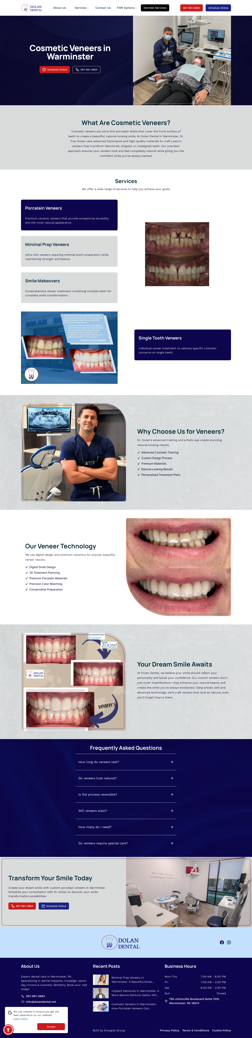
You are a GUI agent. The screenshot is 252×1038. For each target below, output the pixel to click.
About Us (61, 7)
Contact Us (103, 7)
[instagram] (229, 942)
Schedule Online (218, 7)
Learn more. (20, 1018)
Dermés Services (155, 7)
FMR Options (127, 7)
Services (82, 7)
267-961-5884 (191, 7)
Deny (22, 1026)
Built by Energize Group (109, 1030)
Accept (51, 1026)
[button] (8, 1030)
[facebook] (222, 942)
